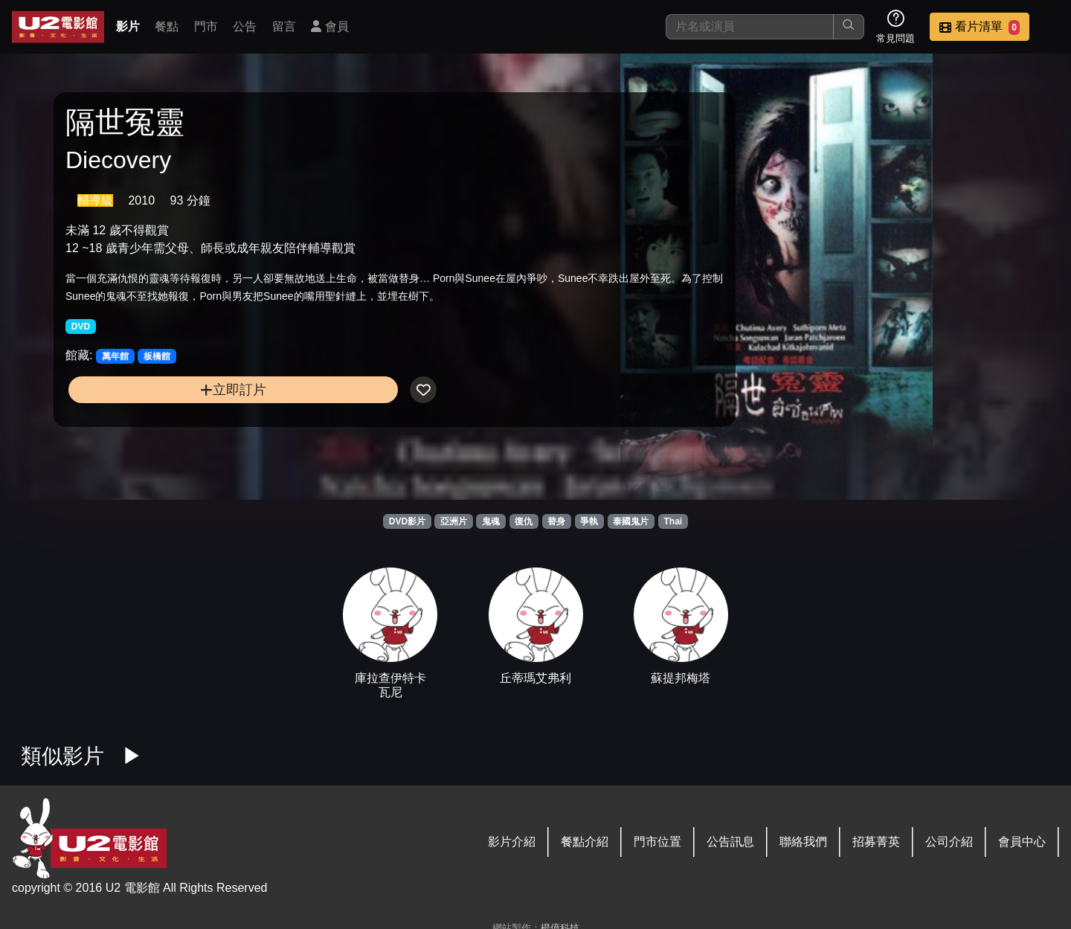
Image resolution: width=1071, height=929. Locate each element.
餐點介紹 (584, 841)
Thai (673, 521)
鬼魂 (491, 521)
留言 (284, 26)
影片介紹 (512, 841)
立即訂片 (183, 417)
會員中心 (1022, 841)
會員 (329, 26)
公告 (245, 26)
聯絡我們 (803, 841)
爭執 (589, 521)
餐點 (166, 26)
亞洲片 (453, 521)
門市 (206, 26)
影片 (128, 26)
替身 (556, 521)
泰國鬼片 (631, 521)
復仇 (524, 521)
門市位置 (657, 841)
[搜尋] (750, 26)
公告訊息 (730, 841)
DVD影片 (407, 521)
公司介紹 (949, 841)
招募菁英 (876, 841)
